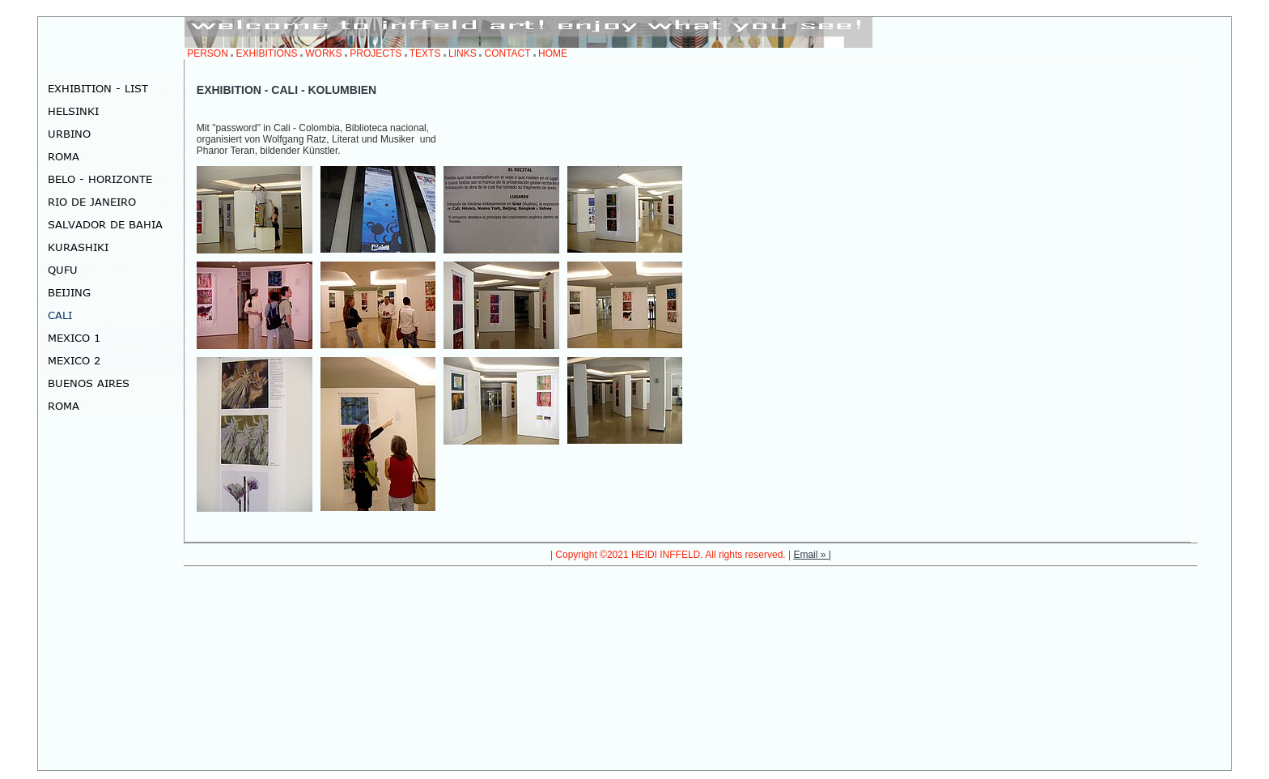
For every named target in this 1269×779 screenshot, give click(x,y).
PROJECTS (375, 53)
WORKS (323, 53)
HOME (552, 53)
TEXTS (425, 53)
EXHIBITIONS (267, 53)
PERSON (207, 53)
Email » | (811, 554)
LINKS (462, 53)
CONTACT (507, 53)
